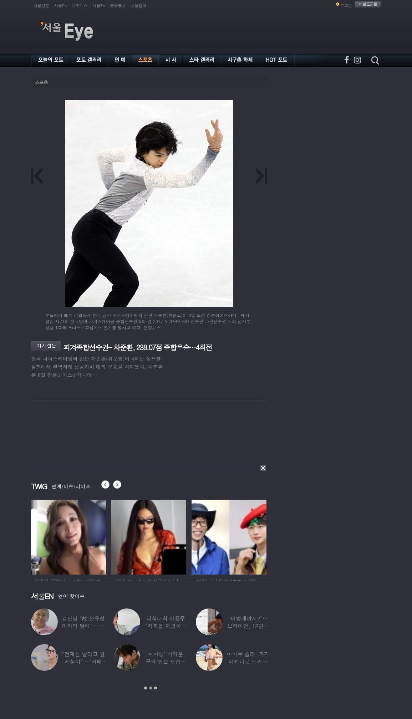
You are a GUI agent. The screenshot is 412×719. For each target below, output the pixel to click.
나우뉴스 (79, 5)
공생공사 (118, 5)
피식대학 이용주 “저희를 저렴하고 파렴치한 (166, 626)
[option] (90, 536)
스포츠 (41, 82)
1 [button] (145, 688)
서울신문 (41, 5)
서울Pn (60, 5)
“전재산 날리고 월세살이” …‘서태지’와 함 (83, 661)
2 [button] (150, 688)
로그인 (346, 5)
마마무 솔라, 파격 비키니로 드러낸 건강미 (248, 661)
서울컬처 (139, 5)
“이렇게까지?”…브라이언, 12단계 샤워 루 (248, 626)
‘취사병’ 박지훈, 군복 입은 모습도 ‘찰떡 (166, 661)
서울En (98, 5)
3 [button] (155, 688)
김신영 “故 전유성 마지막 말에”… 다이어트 (83, 626)
